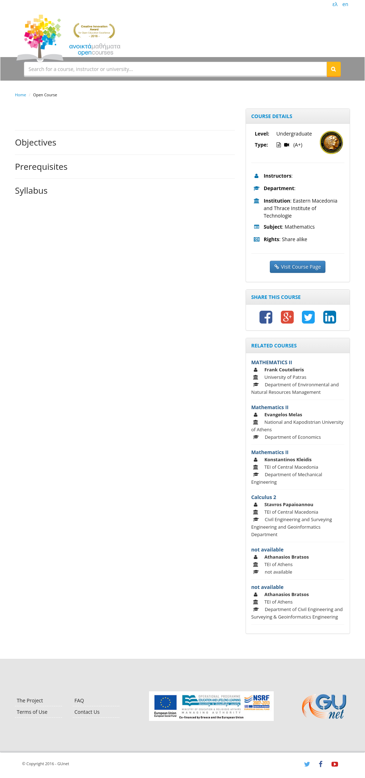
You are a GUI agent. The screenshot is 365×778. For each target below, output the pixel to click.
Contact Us (87, 711)
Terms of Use (32, 711)
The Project (30, 700)
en (345, 4)
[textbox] (175, 69)
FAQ (79, 700)
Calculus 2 (263, 497)
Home (20, 94)
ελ (335, 4)
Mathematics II (270, 407)
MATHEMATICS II (271, 362)
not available (267, 549)
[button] (334, 69)
